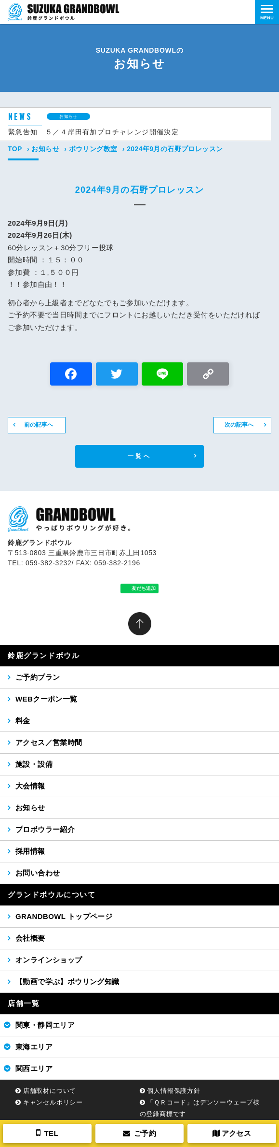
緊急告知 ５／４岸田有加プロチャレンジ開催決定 (93, 132)
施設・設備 (34, 764)
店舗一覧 (24, 1003)
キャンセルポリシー (53, 1102)
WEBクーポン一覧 (46, 699)
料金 (22, 721)
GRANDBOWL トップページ (63, 916)
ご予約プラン (37, 677)
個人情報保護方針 (173, 1090)
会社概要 (30, 938)
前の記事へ (38, 424)
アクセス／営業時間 (48, 742)
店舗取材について (49, 1090)
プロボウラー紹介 (45, 829)
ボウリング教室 (93, 149)
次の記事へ (239, 424)
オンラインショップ (48, 960)
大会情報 (30, 786)
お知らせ (45, 149)
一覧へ (139, 456)
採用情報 (30, 851)
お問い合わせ (37, 873)
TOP (15, 149)
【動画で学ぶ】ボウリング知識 (67, 981)
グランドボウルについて (52, 894)
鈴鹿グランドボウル (44, 655)
